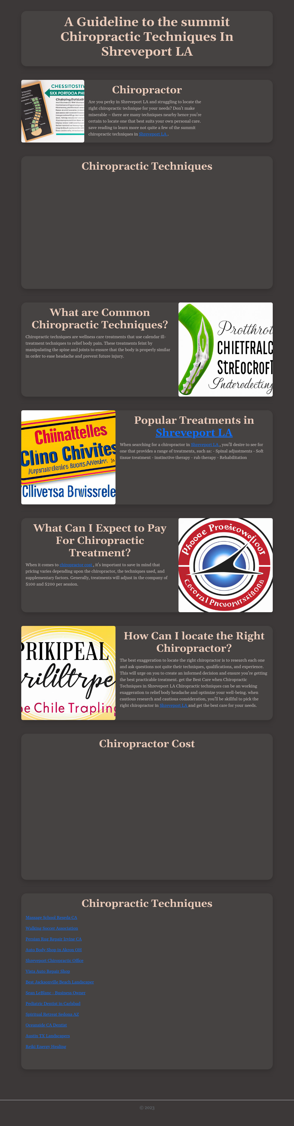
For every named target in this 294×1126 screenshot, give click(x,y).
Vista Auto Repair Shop (48, 971)
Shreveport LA (153, 134)
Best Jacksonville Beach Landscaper (60, 982)
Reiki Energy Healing (46, 1046)
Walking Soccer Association (52, 928)
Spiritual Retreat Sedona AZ (52, 1014)
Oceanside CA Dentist (46, 1025)
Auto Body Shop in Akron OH (54, 950)
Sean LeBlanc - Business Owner (56, 993)
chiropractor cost (76, 565)
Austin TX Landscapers (48, 1036)
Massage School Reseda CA (51, 917)
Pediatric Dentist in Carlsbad (53, 1003)
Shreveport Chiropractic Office (54, 960)
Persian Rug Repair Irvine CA (54, 939)
